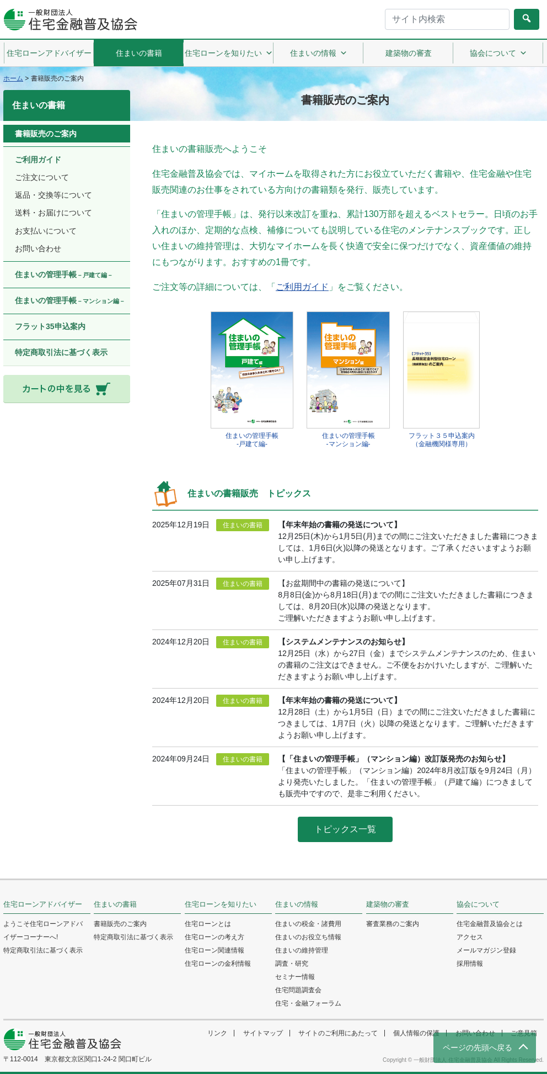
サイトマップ (263, 1033)
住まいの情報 (318, 53)
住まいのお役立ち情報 (308, 937)
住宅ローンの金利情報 (218, 963)
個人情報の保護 (416, 1033)
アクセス (470, 937)
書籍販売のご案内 (46, 133)
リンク (217, 1033)
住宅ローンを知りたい (229, 53)
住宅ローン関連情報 (214, 950)
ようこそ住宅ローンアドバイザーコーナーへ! (43, 930)
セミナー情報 (295, 977)
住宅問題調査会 (298, 990)
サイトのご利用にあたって (338, 1033)
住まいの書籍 (139, 53)
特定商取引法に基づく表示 (61, 352)
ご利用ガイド (302, 287)
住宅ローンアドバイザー (49, 53)
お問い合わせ (38, 248)
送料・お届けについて (53, 212)
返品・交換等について (53, 195)
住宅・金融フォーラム (308, 1003)
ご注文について (42, 177)
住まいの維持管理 (301, 950)
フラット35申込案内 (50, 326)
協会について (498, 53)
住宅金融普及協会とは (490, 924)
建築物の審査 (408, 53)
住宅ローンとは (208, 924)
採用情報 (470, 963)
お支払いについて (46, 230)
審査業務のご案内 (392, 924)
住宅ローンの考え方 (214, 937)
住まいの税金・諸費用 (308, 924)
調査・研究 (291, 963)
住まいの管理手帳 (64, 274)
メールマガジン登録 (486, 950)
